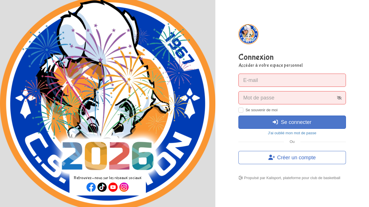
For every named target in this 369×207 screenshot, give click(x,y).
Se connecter (292, 122)
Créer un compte (292, 157)
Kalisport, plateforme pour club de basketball (303, 178)
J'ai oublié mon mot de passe (292, 133)
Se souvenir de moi (262, 110)
